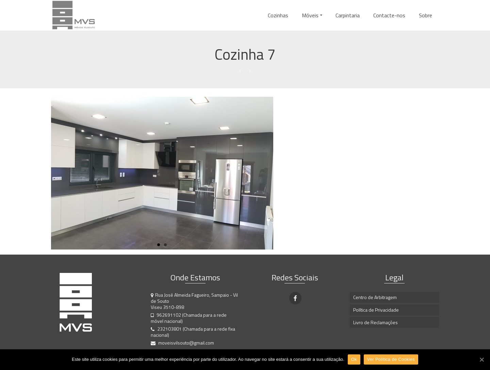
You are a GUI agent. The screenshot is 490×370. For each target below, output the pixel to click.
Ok (354, 359)
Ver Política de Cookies (391, 359)
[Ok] (481, 359)
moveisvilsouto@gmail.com (182, 342)
